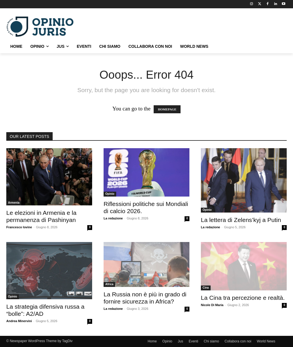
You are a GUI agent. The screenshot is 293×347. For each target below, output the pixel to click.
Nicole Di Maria (212, 305)
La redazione (113, 218)
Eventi (193, 341)
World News (266, 341)
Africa (109, 284)
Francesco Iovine (19, 227)
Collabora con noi (238, 341)
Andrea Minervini (19, 321)
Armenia (13, 202)
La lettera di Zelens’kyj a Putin (241, 220)
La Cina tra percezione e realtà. (243, 297)
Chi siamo (211, 341)
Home (152, 341)
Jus (180, 341)
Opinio (109, 193)
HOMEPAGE (167, 109)
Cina (206, 287)
